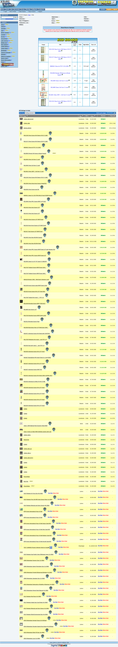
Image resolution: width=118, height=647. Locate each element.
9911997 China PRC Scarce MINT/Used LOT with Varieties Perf (42, 249)
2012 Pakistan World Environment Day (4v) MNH (38, 614)
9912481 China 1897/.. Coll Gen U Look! (36, 171)
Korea (53, 21)
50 (111, 113)
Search (7, 9)
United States (4, 48)
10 (107, 113)
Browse (2, 9)
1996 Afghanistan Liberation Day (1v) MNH (36, 578)
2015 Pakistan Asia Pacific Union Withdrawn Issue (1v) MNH (41, 554)
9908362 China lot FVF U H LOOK (35, 147)
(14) (8, 66)
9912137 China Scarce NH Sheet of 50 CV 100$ (38, 141)
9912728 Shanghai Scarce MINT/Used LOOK (37, 315)
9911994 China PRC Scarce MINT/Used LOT (37, 255)
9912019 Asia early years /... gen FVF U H (36, 345)
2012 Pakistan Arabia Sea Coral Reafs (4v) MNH (38, 602)
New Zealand (4, 44)
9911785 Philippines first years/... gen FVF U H (37, 339)
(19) (55, 22)
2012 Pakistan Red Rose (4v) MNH (35, 596)
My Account (17, 9)
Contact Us (41, 9)
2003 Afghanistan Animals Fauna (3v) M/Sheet (37, 620)
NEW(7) (21, 24)
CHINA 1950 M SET (29, 119)
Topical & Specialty (5, 52)
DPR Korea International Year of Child (35, 511)
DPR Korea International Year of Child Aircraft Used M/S (40, 541)
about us (55, 642)
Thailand (86, 20)
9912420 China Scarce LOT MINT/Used (36, 219)
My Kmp (28, 9)
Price (93, 116)
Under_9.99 (4, 66)
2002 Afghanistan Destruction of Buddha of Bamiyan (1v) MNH (41, 584)
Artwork (3, 26)
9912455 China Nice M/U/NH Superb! (35, 237)
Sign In (115, 9)
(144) (10, 32)
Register (109, 9)
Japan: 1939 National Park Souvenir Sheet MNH (38, 425)
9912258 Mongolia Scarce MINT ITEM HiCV (37, 303)
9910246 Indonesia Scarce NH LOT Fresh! (36, 399)
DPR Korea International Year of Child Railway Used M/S (40, 535)
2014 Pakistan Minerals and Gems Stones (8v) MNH (39, 505)
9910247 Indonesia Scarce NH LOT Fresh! (36, 363)
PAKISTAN (26, 439)
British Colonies (5, 32)
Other (53, 23)
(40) (6, 34)
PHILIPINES (27, 476)
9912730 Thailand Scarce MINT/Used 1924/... (37, 267)
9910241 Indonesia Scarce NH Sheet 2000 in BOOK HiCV (40, 375)
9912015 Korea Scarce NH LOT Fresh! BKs (37, 291)
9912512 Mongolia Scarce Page (34, 321)
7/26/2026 (102, 9)
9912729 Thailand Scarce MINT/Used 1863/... (37, 273)
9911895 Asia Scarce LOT (32, 309)
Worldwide (3, 50)
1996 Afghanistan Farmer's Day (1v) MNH (36, 560)
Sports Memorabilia (6, 60)
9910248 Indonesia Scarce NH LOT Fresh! (36, 387)
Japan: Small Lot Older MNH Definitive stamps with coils (40, 431)
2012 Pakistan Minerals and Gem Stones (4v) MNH (38, 608)
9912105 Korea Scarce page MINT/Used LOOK (38, 285)
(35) (11, 52)
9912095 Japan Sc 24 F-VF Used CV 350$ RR (37, 261)
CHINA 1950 (27, 123)
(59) (8, 48)
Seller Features (22, 11)
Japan (53, 18)
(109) (9, 40)
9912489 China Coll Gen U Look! (34, 165)
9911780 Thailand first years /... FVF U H (36, 297)
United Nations (4, 46)
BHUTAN (26, 481)
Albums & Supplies (5, 56)
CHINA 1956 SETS (28, 458)
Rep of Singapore (23, 20)
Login (5, 11)
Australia (3, 28)
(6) (55, 20)
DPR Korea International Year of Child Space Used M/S (39, 523)
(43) (5, 62)
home (51, 642)
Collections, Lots (23, 22)
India (85, 17)
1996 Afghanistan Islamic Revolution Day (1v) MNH (38, 566)
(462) (6, 36)
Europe (3, 36)
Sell (11, 9)
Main (29, 15)
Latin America (4, 40)
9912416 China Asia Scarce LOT (34, 207)
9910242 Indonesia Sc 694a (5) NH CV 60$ (37, 381)
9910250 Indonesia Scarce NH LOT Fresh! (36, 351)
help (68, 642)
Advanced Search (9, 18)
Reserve (103, 116)
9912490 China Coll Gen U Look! (34, 159)
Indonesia (21, 18)
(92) (4, 30)
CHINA (25, 409)
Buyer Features (32, 11)
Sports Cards (4, 58)
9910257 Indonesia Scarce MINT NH (35, 369)
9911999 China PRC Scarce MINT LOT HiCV (37, 201)
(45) (8, 42)
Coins (2, 62)
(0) (5, 26)
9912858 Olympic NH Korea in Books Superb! (37, 153)
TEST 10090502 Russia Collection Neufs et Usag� (41, 547)
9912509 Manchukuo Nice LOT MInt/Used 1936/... (38, 327)
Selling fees (34, 9)
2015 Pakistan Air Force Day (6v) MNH (35, 493)
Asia (2, 30)
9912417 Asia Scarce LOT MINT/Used (35, 231)
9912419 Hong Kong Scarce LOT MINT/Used (37, 225)
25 (109, 113)
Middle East (4, 42)
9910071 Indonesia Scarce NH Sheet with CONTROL (39, 333)
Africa (2, 24)
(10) (59, 17)
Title (26, 116)
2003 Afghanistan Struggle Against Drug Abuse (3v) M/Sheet (41, 626)
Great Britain (4, 38)
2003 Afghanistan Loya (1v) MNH (34, 638)
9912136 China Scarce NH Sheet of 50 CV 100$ (38, 177)
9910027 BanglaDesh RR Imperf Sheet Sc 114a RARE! (40, 357)
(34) (23, 17)
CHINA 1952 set (28, 448)
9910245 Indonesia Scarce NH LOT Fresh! (36, 393)
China (20, 17)
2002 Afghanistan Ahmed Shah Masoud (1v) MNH (38, 590)
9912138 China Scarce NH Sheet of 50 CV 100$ (38, 135)
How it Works (13, 11)
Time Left (112, 116)
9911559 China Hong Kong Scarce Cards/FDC (37, 183)
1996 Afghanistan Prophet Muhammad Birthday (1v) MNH (40, 572)
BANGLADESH (27, 128)
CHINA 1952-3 (27, 453)
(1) (6, 28)
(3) (7, 38)
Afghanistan (55, 17)
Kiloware (3, 54)
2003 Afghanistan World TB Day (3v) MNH (36, 632)
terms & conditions (62, 642)
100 (114, 113)
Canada (3, 34)
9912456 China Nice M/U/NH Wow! (35, 243)
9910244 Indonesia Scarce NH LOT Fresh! (36, 405)
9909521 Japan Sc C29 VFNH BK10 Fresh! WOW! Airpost (40, 195)
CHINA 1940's (27, 435)
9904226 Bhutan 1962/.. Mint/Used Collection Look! (39, 279)
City (81, 116)
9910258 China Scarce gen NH (34, 189)
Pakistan (86, 18)
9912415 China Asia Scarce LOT (34, 213)
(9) (89, 18)
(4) (4, 24)
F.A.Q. (23, 9)
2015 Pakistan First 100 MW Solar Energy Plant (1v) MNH (40, 499)
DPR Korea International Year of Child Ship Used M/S (39, 529)
